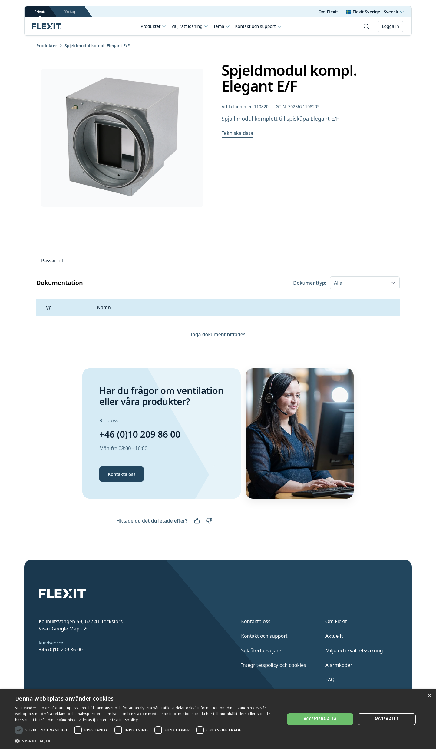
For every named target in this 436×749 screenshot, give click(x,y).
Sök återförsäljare (261, 650)
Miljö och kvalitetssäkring (354, 650)
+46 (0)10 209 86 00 (139, 434)
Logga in (390, 26)
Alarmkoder (338, 665)
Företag (69, 11)
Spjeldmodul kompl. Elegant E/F (97, 45)
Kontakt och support (258, 26)
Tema (221, 26)
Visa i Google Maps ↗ (63, 628)
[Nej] (209, 521)
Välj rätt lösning (189, 26)
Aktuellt (334, 636)
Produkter (154, 26)
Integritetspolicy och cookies (273, 665)
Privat (39, 13)
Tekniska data (237, 133)
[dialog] (218, 719)
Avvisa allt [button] (387, 718)
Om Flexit (328, 12)
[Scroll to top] (46, 26)
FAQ (330, 679)
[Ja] (197, 521)
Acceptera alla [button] (320, 718)
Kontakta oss (121, 474)
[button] (146, 740)
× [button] (429, 696)
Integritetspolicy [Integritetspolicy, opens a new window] (123, 719)
